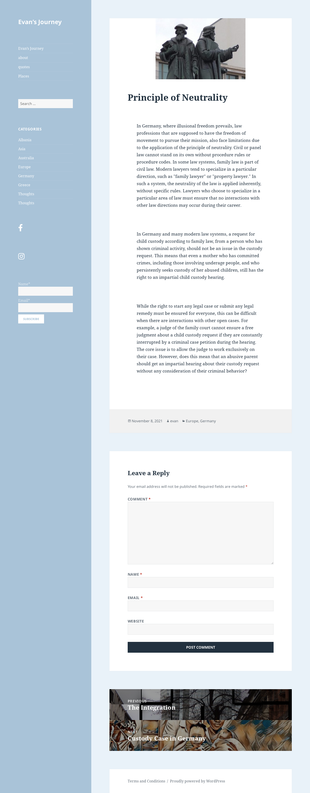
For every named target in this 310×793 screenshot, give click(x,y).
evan (174, 420)
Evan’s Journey (40, 22)
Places (23, 76)
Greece (24, 184)
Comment (139, 499)
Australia (26, 157)
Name (135, 574)
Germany (26, 175)
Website (136, 621)
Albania (24, 139)
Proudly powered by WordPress (197, 781)
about (23, 57)
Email (135, 597)
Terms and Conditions (146, 781)
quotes (24, 66)
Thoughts (26, 193)
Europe (24, 166)
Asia (21, 148)
